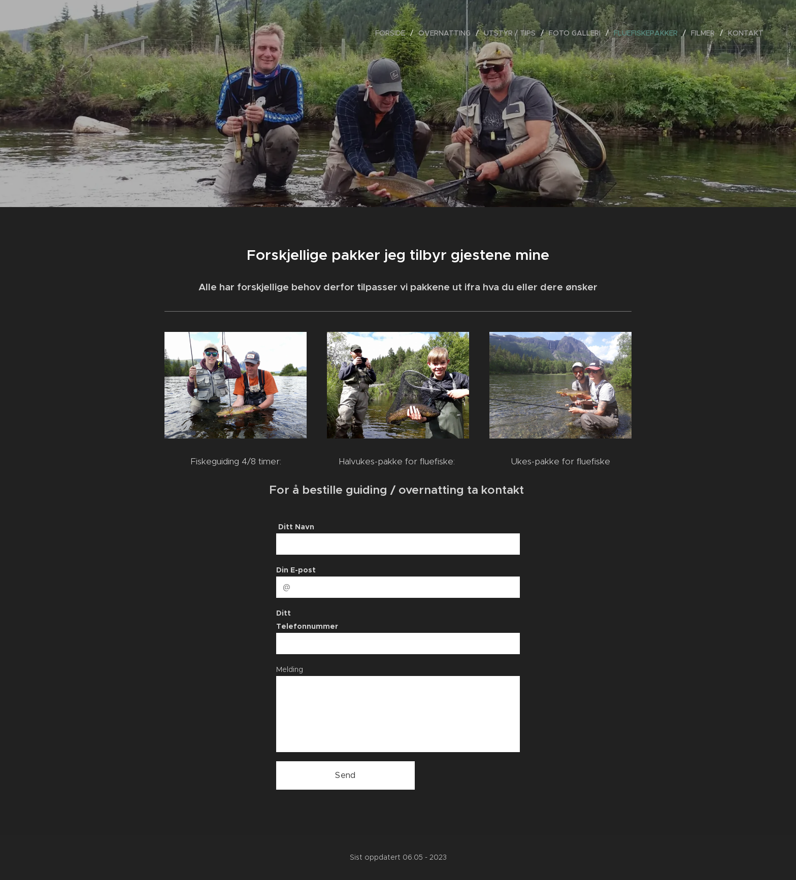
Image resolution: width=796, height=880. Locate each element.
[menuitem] (393, 33)
